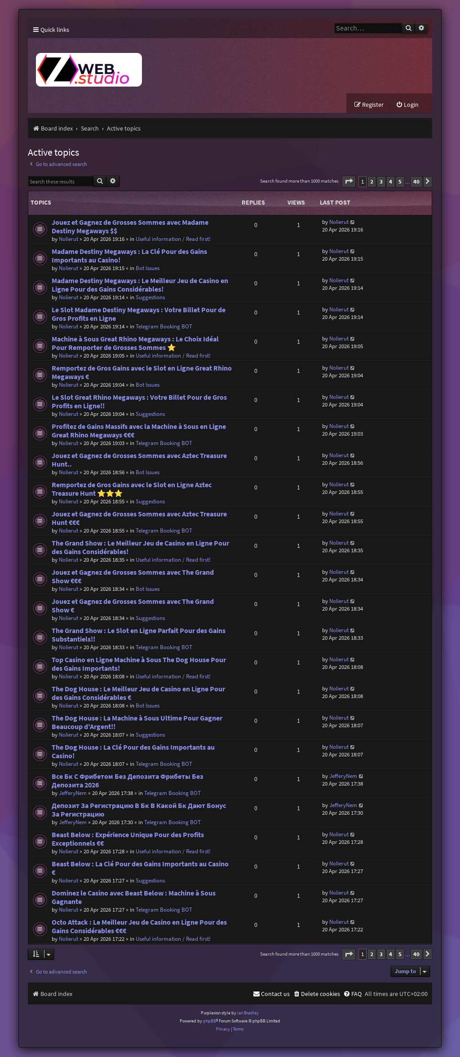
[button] (348, 182)
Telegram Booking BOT (164, 327)
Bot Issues (147, 268)
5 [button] (400, 182)
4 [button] (390, 182)
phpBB (209, 1021)
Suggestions (150, 297)
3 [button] (381, 182)
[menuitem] (407, 106)
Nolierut (68, 239)
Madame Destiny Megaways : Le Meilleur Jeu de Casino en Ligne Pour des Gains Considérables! (140, 285)
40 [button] (416, 182)
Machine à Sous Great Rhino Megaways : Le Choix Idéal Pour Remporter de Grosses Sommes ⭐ (135, 343)
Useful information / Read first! (173, 239)
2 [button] (371, 182)
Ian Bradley (248, 1013)
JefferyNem (73, 793)
